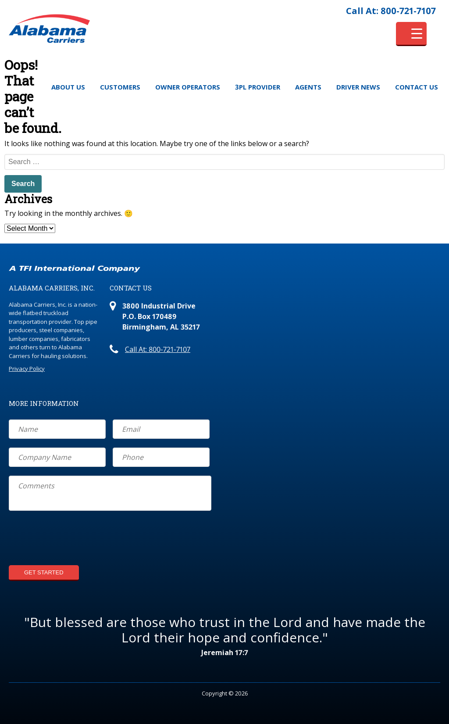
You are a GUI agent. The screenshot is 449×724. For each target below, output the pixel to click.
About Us (68, 86)
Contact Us (416, 86)
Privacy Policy (27, 369)
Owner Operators (187, 86)
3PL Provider (257, 86)
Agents (308, 86)
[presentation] (75, 539)
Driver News (358, 86)
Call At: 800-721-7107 (391, 11)
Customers (120, 86)
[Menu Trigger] (411, 34)
